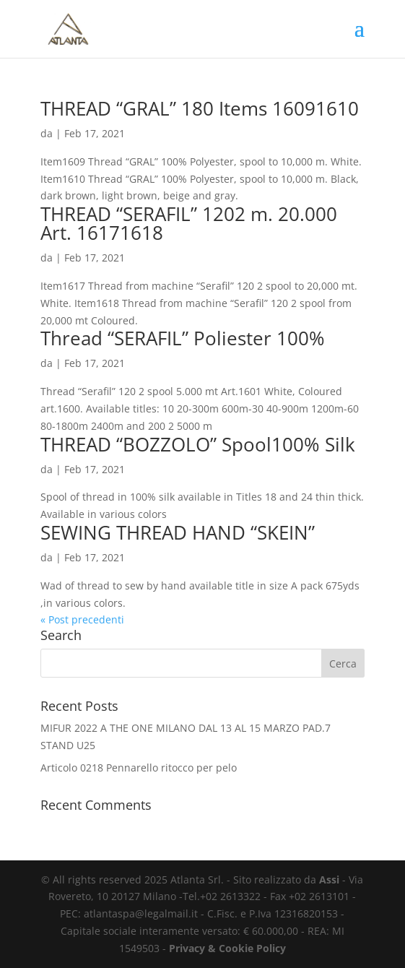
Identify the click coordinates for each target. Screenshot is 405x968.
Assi (329, 879)
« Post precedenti (82, 619)
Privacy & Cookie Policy (227, 948)
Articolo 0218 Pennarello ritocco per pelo (138, 767)
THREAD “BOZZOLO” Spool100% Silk (197, 444)
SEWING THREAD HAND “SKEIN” (177, 532)
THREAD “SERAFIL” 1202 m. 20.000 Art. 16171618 (188, 223)
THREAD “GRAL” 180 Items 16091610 (199, 108)
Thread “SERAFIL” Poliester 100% (182, 338)
